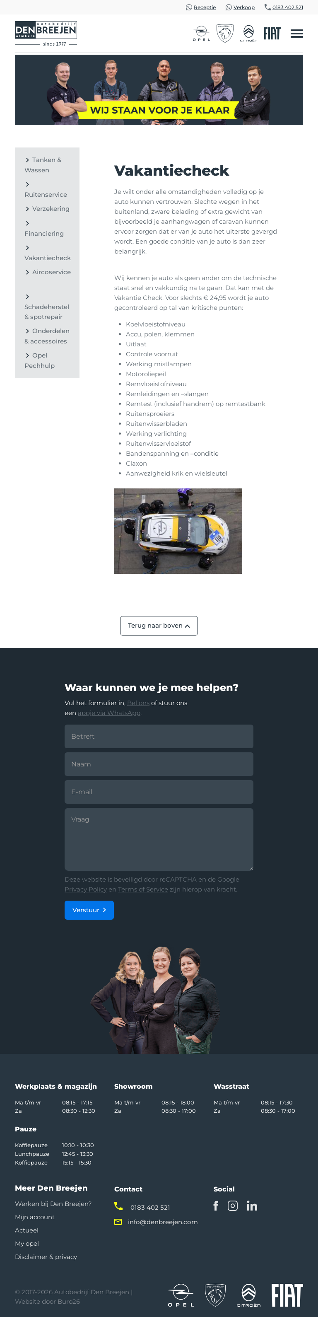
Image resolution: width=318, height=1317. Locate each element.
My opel (27, 1243)
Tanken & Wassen (42, 165)
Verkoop (244, 7)
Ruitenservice (45, 194)
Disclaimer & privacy (46, 1257)
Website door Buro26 (47, 1301)
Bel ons (138, 703)
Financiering (44, 233)
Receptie (205, 7)
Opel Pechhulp (39, 360)
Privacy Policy (86, 889)
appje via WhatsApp (109, 713)
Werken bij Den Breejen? (53, 1204)
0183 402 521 (287, 7)
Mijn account (35, 1217)
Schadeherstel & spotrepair (46, 312)
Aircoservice (51, 272)
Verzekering (51, 209)
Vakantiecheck (47, 258)
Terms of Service (143, 889)
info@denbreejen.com (163, 1222)
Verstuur (85, 910)
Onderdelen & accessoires (47, 336)
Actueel (27, 1230)
